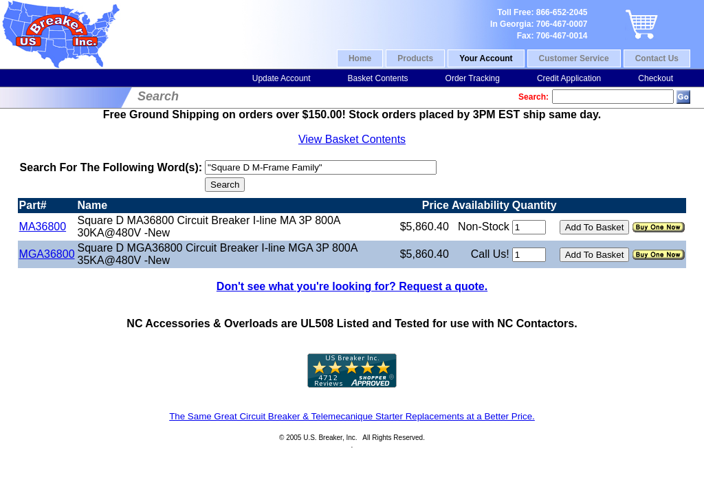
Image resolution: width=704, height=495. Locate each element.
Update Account (281, 78)
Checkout (655, 78)
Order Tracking (473, 78)
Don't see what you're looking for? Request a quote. (352, 286)
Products (415, 58)
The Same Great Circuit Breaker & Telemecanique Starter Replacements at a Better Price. (352, 416)
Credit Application (569, 78)
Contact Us (657, 58)
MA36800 (43, 226)
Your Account (485, 58)
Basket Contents (377, 78)
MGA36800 (47, 254)
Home (360, 58)
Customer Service (574, 58)
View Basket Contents (352, 139)
